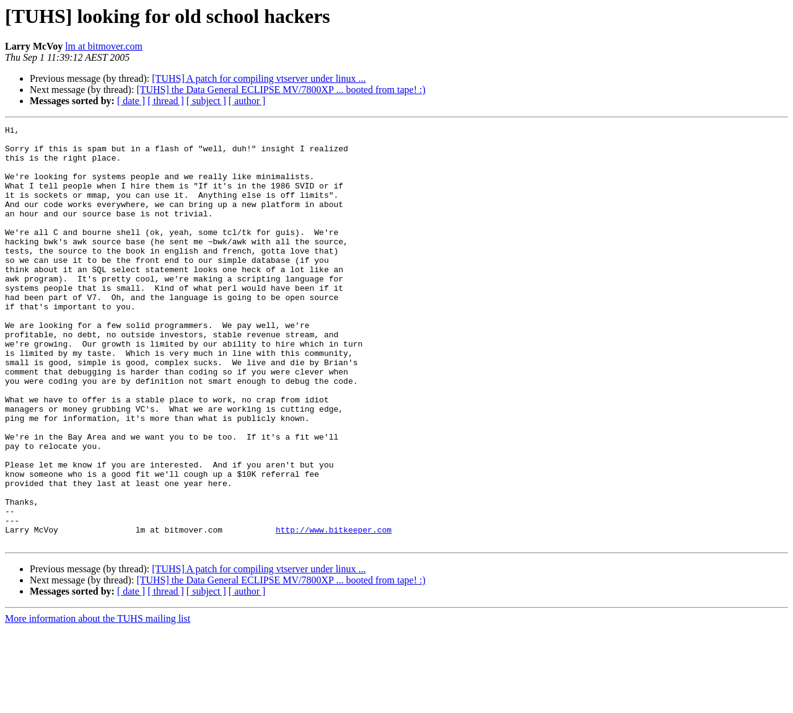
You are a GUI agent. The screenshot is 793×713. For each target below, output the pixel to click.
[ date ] (131, 100)
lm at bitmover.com (103, 46)
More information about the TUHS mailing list (97, 702)
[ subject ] (206, 100)
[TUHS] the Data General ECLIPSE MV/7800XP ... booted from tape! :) (280, 89)
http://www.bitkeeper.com (334, 611)
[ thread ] (165, 100)
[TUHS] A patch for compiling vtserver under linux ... (259, 78)
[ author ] (247, 100)
